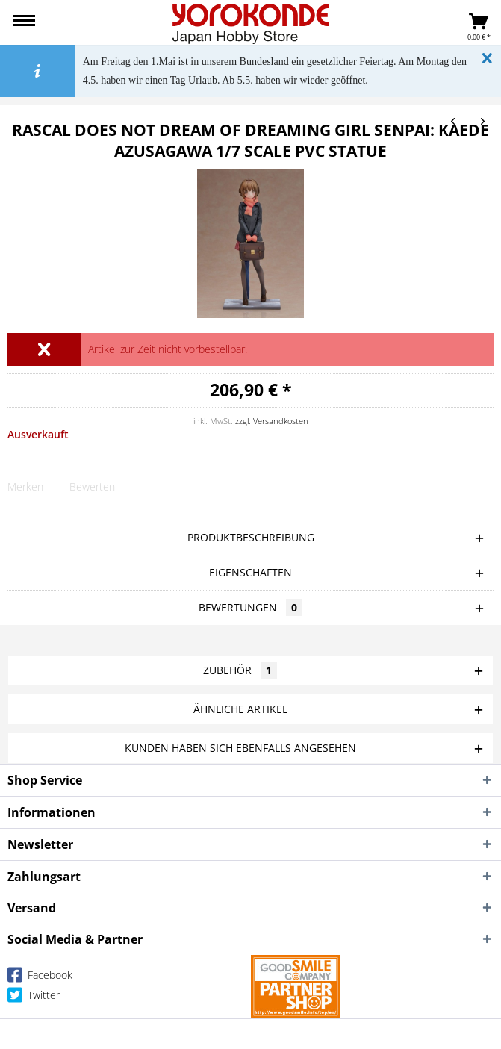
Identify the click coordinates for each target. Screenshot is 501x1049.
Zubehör (240, 670)
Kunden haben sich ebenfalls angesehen (240, 748)
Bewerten (92, 486)
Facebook (39, 977)
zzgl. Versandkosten (271, 420)
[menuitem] (24, 22)
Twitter (33, 998)
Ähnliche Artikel (240, 709)
